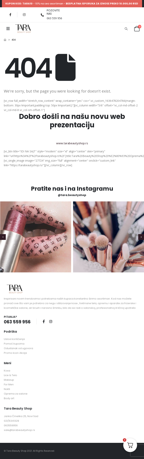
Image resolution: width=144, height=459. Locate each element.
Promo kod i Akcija (15, 353)
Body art (9, 398)
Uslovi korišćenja (14, 339)
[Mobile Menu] (8, 28)
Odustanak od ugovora (18, 348)
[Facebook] (10, 14)
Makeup (9, 380)
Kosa (7, 370)
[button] (126, 28)
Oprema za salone (15, 394)
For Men (9, 384)
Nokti (7, 389)
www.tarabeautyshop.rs (72, 143)
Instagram (51, 321)
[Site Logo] (23, 28)
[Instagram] (24, 14)
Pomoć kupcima (14, 344)
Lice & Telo (10, 375)
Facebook (44, 321)
